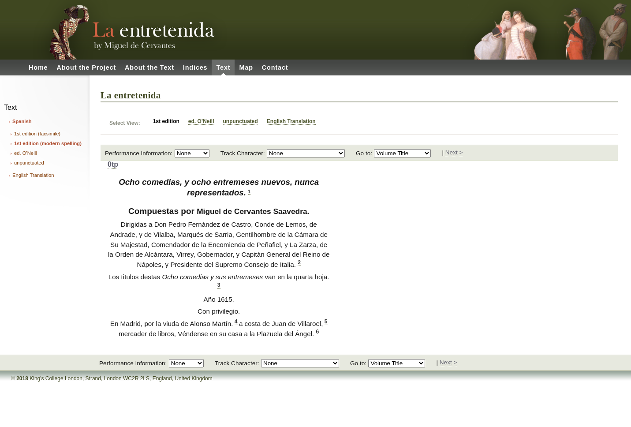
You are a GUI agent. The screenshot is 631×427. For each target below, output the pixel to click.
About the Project (86, 67)
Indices (195, 67)
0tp (113, 164)
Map (246, 67)
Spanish (22, 121)
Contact (275, 67)
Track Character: (242, 153)
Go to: (364, 153)
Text (223, 67)
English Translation (33, 175)
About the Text (149, 67)
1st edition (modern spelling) (48, 143)
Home (38, 67)
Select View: (124, 123)
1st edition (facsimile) (37, 133)
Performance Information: (138, 153)
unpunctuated (29, 162)
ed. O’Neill (25, 153)
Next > (454, 152)
